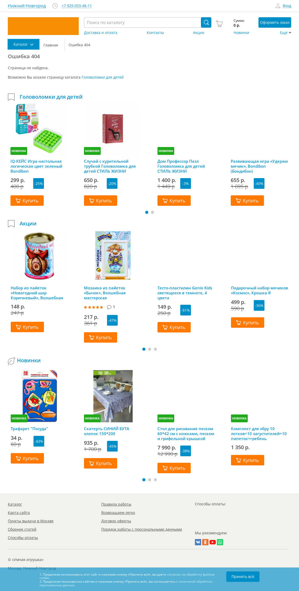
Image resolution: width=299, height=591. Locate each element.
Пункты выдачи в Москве (31, 520)
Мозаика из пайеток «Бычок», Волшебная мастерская (105, 292)
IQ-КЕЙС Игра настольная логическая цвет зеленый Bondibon (36, 166)
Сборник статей (22, 529)
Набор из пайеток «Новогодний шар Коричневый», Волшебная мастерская (37, 292)
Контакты (155, 33)
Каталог (15, 504)
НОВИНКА (19, 151)
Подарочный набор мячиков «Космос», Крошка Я (259, 290)
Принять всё (243, 576)
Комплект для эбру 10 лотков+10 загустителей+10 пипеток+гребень (259, 433)
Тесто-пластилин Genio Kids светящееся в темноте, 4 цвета (184, 292)
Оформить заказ (275, 22)
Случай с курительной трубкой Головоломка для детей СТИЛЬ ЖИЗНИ (110, 166)
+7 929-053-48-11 (77, 6)
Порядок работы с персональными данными (141, 529)
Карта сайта (19, 512)
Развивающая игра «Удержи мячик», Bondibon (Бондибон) (259, 166)
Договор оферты (116, 520)
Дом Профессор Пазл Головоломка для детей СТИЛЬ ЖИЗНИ (181, 166)
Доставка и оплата (100, 33)
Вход (287, 6)
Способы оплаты (23, 537)
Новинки (241, 33)
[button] (146, 212)
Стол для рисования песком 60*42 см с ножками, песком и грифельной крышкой (185, 433)
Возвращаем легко (118, 512)
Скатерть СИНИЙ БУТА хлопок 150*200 (106, 431)
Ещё (283, 33)
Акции (198, 33)
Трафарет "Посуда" (29, 428)
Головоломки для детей (103, 77)
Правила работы (116, 504)
